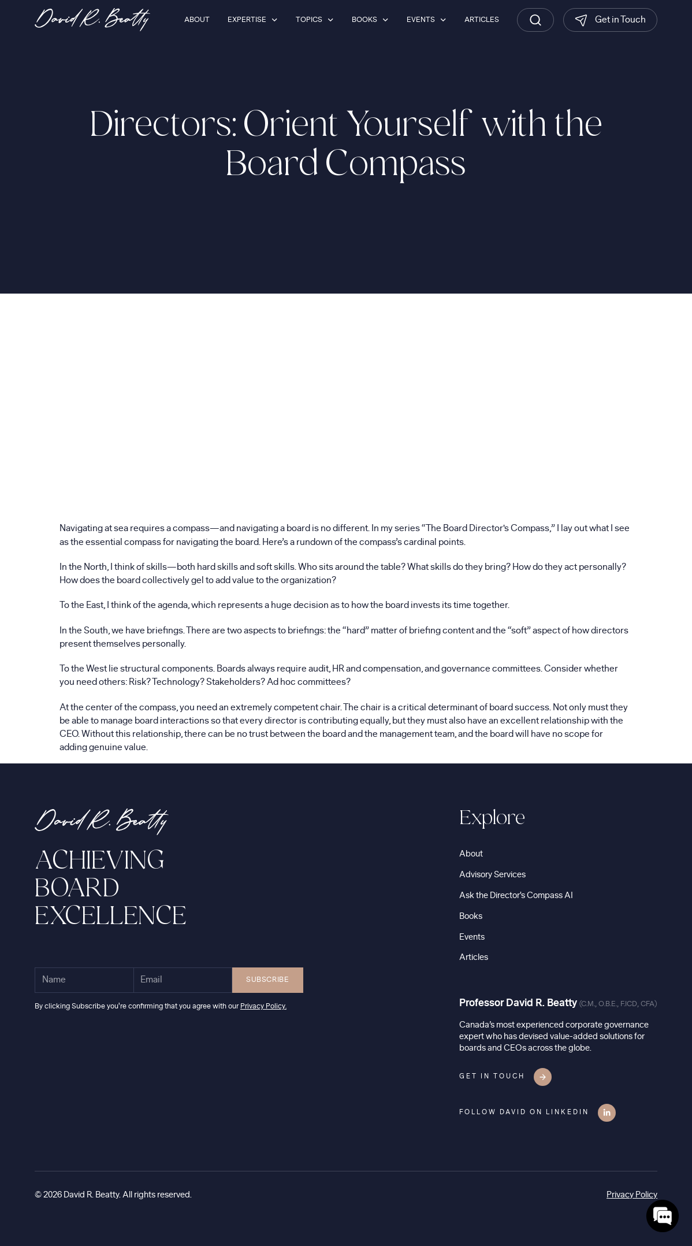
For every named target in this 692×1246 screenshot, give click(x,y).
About (471, 853)
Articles (473, 957)
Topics (309, 19)
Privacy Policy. (263, 1006)
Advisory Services (492, 874)
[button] (252, 19)
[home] (92, 19)
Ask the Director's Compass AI (516, 895)
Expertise (247, 19)
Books (470, 916)
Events (472, 937)
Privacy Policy (632, 1194)
